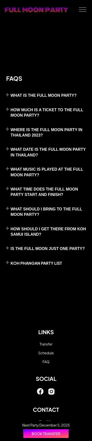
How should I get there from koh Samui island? (48, 231)
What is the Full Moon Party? (44, 95)
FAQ (45, 361)
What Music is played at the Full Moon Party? (47, 172)
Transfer (46, 344)
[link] (40, 393)
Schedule (46, 353)
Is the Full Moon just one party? (48, 249)
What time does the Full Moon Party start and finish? (44, 192)
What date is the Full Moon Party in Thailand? (48, 152)
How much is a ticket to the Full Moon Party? (47, 112)
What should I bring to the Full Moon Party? (46, 212)
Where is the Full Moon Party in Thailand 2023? (46, 132)
